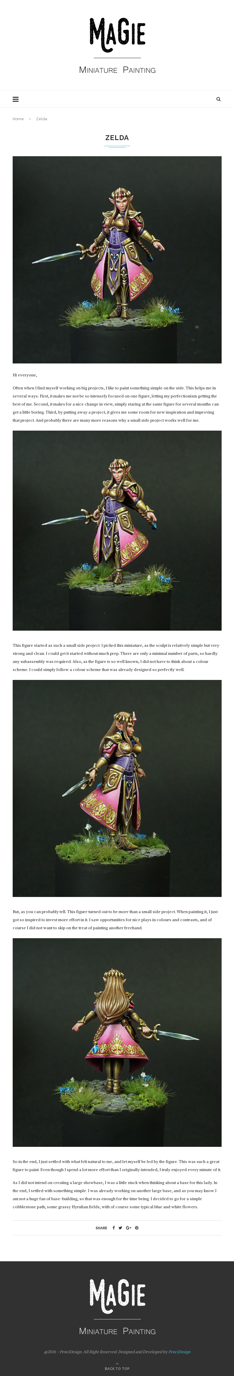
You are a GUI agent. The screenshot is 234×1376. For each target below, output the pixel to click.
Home (18, 119)
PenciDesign (179, 1351)
